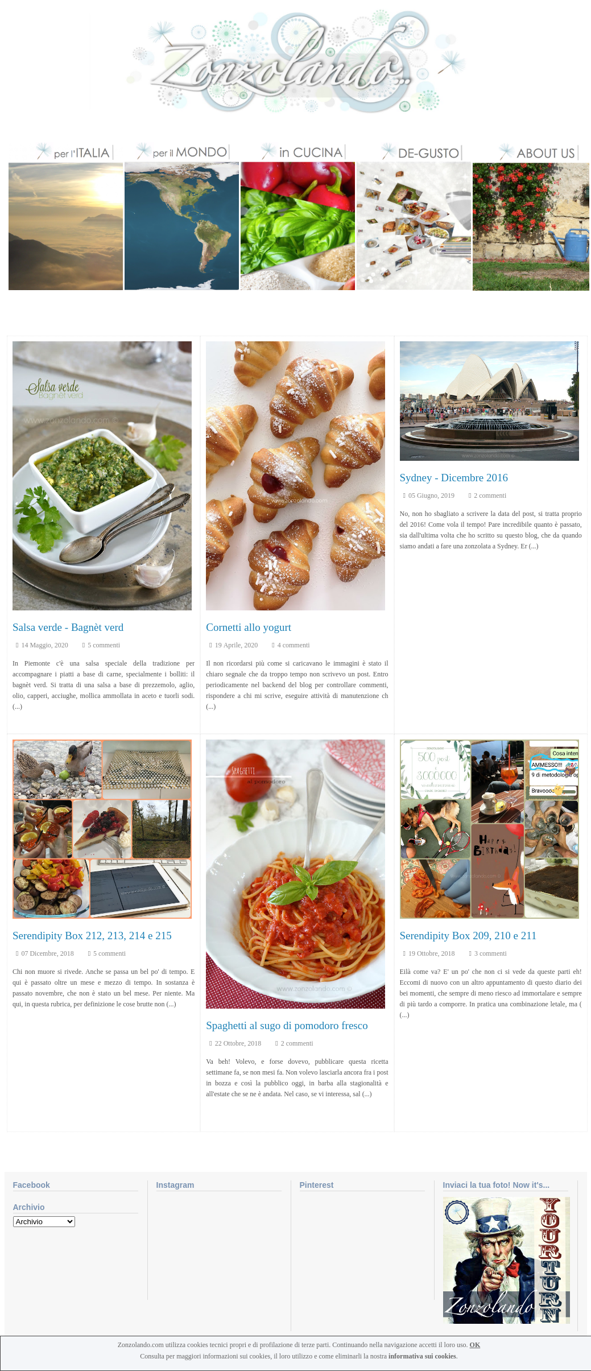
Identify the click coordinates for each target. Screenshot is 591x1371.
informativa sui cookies (422, 1356)
